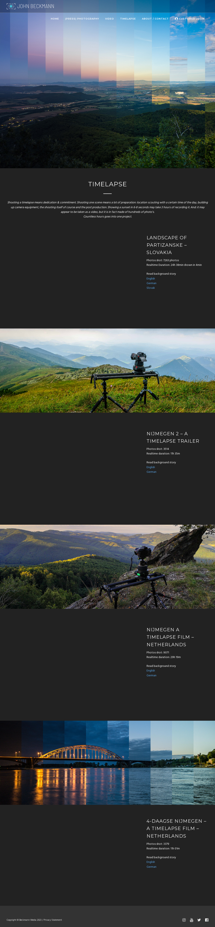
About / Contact (155, 18)
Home (55, 18)
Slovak (151, 288)
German (151, 283)
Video (109, 18)
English (151, 278)
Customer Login (190, 18)
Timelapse (128, 18)
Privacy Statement (53, 920)
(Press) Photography (82, 18)
